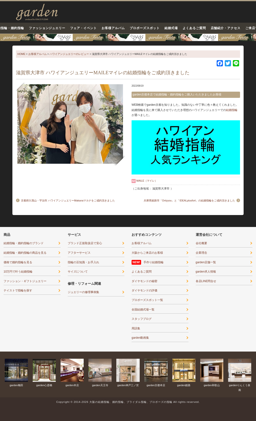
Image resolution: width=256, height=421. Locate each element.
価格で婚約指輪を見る (18, 262)
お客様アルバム (113, 28)
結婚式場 (171, 28)
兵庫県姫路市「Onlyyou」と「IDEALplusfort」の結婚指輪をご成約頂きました (189, 200)
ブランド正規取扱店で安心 (85, 243)
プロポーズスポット (145, 28)
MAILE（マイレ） (146, 180)
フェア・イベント (83, 28)
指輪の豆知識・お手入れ (83, 262)
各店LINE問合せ (206, 281)
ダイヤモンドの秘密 (144, 281)
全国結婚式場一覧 (143, 309)
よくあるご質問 (194, 28)
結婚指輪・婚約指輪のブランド (24, 243)
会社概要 (201, 243)
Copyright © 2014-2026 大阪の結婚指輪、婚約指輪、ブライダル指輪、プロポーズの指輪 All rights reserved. (128, 401)
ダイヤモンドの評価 (144, 290)
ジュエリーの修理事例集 (83, 292)
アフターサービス (79, 252)
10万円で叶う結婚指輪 (18, 271)
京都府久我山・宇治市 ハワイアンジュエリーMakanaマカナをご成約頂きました (68, 200)
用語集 (136, 328)
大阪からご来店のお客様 (147, 252)
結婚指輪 (231, 110)
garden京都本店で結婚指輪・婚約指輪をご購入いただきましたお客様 (177, 94)
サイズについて (78, 271)
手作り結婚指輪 (153, 262)
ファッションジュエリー (47, 28)
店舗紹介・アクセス (226, 28)
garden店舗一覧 (206, 262)
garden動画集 (140, 337)
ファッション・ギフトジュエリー (25, 281)
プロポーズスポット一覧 (147, 300)
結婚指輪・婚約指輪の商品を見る (25, 252)
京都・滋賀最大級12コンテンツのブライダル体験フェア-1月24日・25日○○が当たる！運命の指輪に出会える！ (128, 37)
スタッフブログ (142, 319)
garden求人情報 (206, 271)
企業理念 (201, 252)
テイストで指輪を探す (18, 290)
